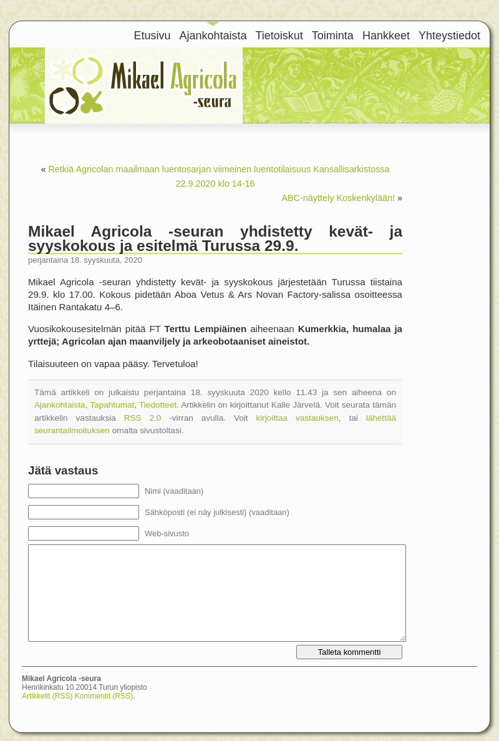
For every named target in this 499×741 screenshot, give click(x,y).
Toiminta (333, 35)
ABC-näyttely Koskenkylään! (338, 198)
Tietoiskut (279, 35)
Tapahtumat (112, 405)
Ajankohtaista (212, 35)
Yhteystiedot (449, 35)
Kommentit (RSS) (104, 696)
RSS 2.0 (143, 418)
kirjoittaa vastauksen (297, 418)
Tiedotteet (158, 405)
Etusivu (151, 35)
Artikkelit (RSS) (47, 696)
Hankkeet (386, 35)
